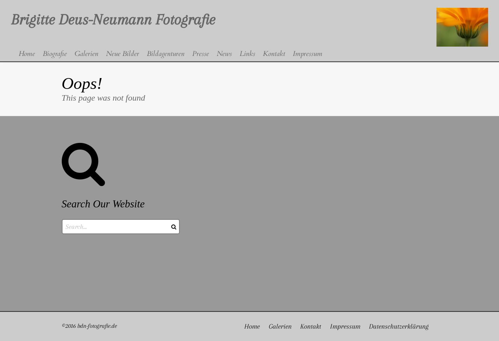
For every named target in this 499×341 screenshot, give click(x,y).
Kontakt (310, 326)
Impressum (345, 326)
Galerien (280, 326)
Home (252, 326)
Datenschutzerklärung (399, 326)
